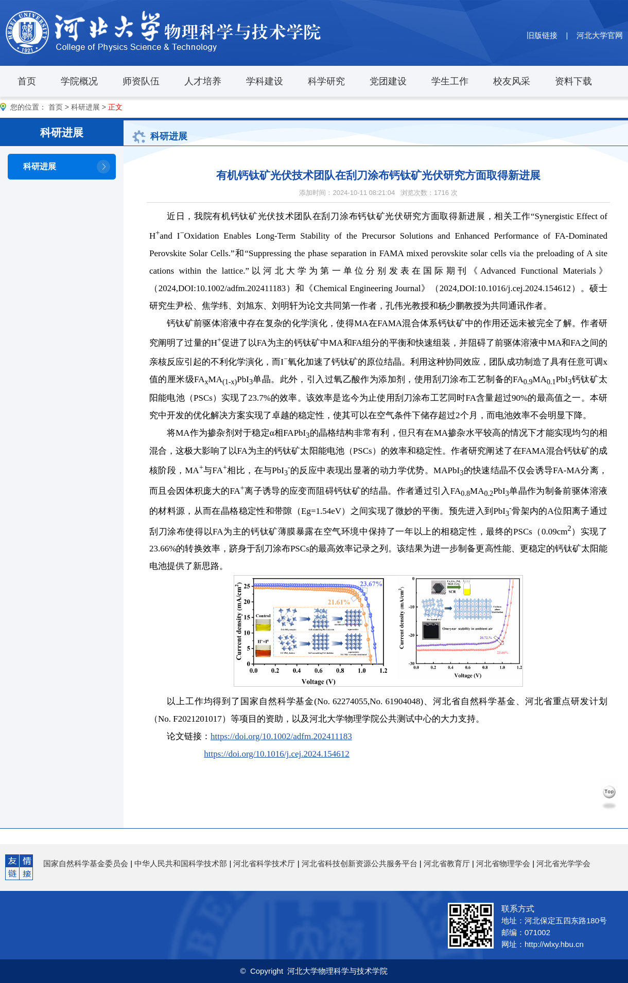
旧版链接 (542, 35)
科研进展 (85, 107)
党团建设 (388, 81)
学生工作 (449, 81)
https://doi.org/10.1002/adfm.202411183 (281, 736)
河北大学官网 (600, 35)
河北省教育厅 (447, 863)
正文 (115, 107)
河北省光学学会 (563, 863)
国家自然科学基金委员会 (85, 863)
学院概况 (79, 81)
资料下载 (573, 81)
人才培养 (202, 81)
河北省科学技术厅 (264, 863)
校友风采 (511, 81)
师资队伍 (141, 81)
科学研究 (326, 81)
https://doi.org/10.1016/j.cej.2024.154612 (277, 754)
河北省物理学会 (503, 863)
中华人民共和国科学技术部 (180, 863)
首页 (27, 81)
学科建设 (264, 81)
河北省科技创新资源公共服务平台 (359, 863)
